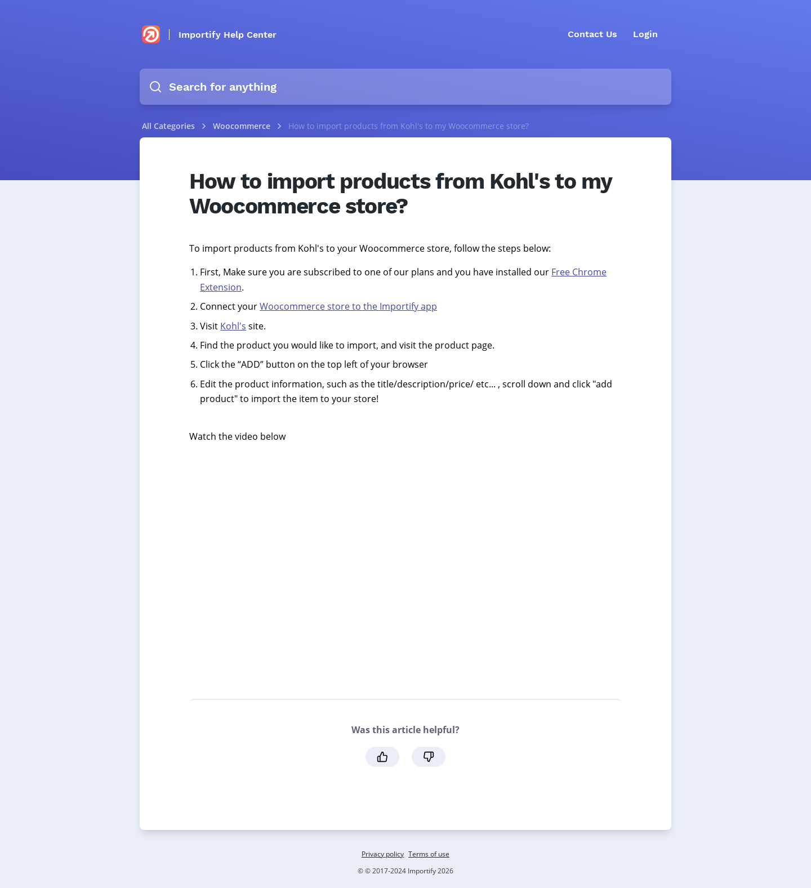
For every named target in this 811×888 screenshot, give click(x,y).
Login (645, 34)
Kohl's (233, 326)
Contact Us (592, 34)
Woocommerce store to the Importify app (348, 306)
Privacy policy (383, 854)
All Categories (168, 126)
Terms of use (428, 854)
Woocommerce (243, 126)
